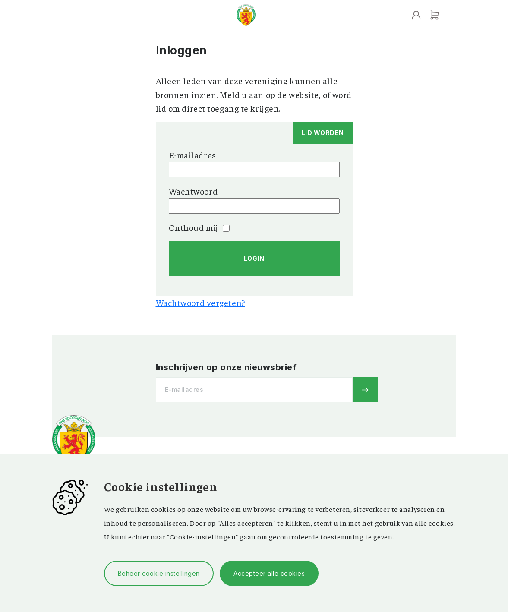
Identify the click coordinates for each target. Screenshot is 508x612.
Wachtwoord (193, 191)
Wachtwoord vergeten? (200, 302)
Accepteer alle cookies (269, 573)
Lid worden (323, 132)
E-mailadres (192, 154)
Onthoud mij (199, 227)
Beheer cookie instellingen (159, 573)
